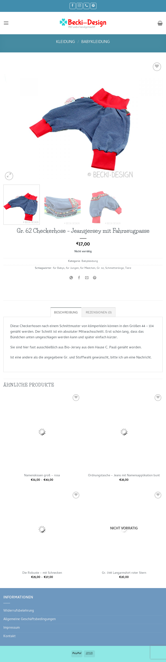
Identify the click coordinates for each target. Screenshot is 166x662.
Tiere (128, 268)
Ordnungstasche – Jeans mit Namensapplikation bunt (124, 476)
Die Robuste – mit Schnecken (42, 573)
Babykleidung (95, 42)
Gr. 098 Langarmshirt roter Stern (124, 573)
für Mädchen (87, 268)
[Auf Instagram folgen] (79, 6)
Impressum (11, 628)
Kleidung (65, 42)
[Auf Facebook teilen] (79, 278)
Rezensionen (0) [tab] (98, 312)
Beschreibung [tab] (66, 312)
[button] (6, 23)
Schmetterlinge (114, 268)
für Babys (59, 268)
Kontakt (9, 636)
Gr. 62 (100, 268)
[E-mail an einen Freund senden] (86, 278)
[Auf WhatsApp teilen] (71, 278)
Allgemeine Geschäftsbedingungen (29, 619)
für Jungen (72, 268)
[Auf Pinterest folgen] (93, 6)
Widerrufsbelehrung (18, 611)
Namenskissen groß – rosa (42, 476)
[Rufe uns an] (86, 6)
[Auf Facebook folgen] (72, 6)
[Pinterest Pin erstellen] (94, 278)
